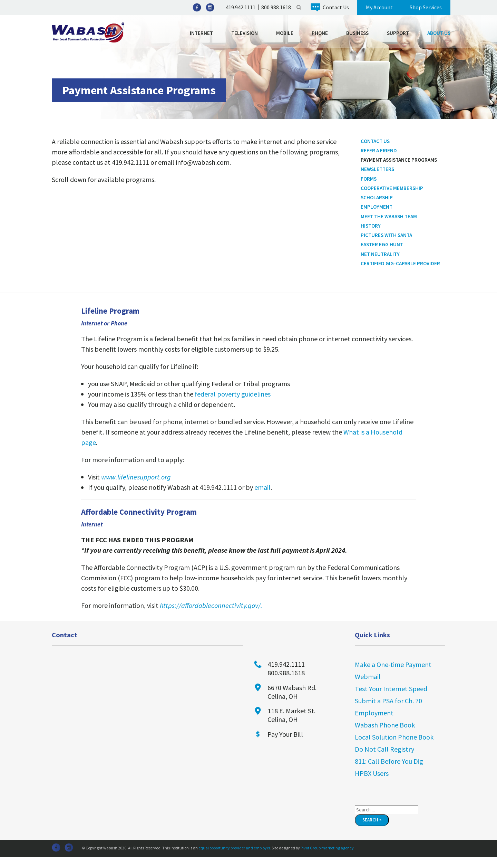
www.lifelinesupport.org (136, 477)
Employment (376, 206)
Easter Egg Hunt (382, 244)
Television (244, 33)
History (371, 225)
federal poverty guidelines (233, 394)
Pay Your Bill (285, 734)
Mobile (284, 33)
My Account (379, 7)
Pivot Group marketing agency (327, 847)
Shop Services (426, 7)
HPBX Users (372, 773)
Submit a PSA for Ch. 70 (388, 700)
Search (299, 7)
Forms (369, 178)
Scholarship (377, 197)
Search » (371, 820)
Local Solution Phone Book (394, 737)
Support (398, 33)
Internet (201, 33)
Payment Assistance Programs (399, 159)
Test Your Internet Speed (391, 688)
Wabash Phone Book (385, 725)
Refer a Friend (379, 150)
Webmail (368, 676)
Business (357, 33)
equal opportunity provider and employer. (234, 847)
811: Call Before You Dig (389, 761)
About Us (438, 33)
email (262, 487)
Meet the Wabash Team (389, 216)
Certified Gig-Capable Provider (400, 263)
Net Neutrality (380, 254)
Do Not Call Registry (384, 749)
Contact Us (336, 7)
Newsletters (377, 169)
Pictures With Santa (386, 235)
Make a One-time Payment (393, 664)
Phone (320, 33)
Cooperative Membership (392, 188)
